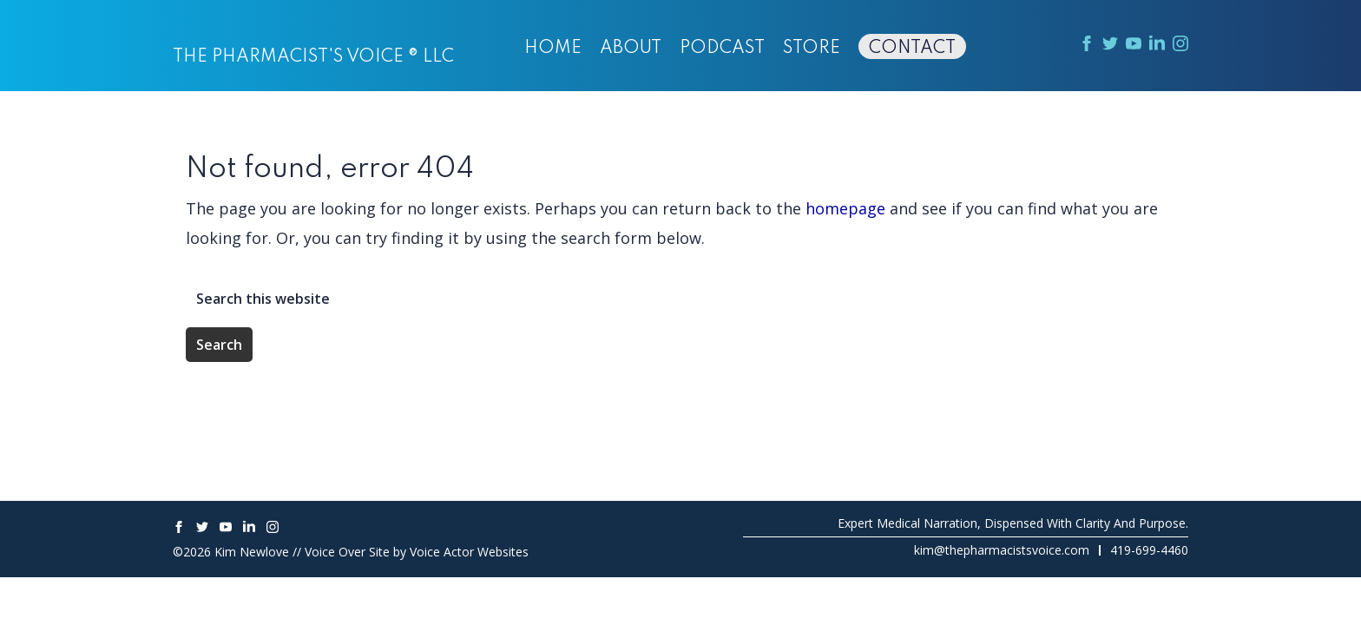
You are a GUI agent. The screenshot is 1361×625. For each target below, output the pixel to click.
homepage (845, 208)
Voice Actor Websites (469, 551)
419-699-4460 (1149, 550)
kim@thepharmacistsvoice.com (1001, 550)
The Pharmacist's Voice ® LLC (313, 57)
